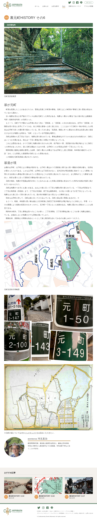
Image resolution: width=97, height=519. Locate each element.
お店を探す (55, 6)
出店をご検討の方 (79, 513)
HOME (39, 511)
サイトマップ (69, 513)
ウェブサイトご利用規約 (57, 513)
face (63, 6)
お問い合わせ (89, 2)
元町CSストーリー (74, 6)
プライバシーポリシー (43, 513)
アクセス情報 (88, 6)
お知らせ (45, 6)
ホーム (37, 6)
